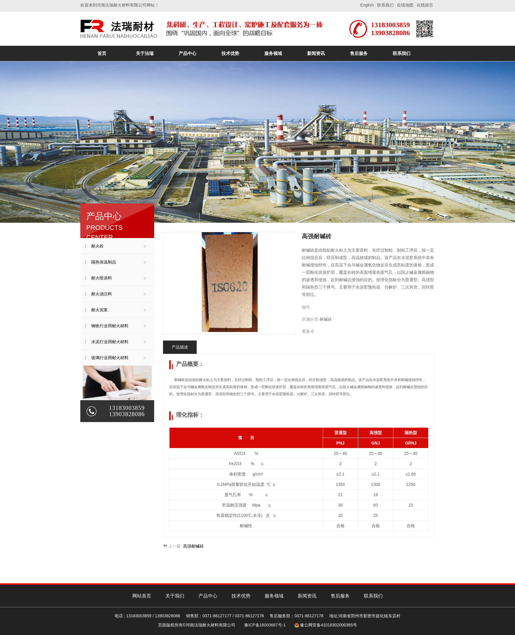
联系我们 (385, 5)
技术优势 (241, 595)
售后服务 (340, 595)
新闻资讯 (307, 595)
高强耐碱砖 (183, 546)
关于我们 (174, 595)
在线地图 (405, 5)
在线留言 (425, 5)
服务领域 (274, 595)
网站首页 (141, 595)
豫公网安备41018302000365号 (328, 625)
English (367, 5)
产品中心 (207, 595)
